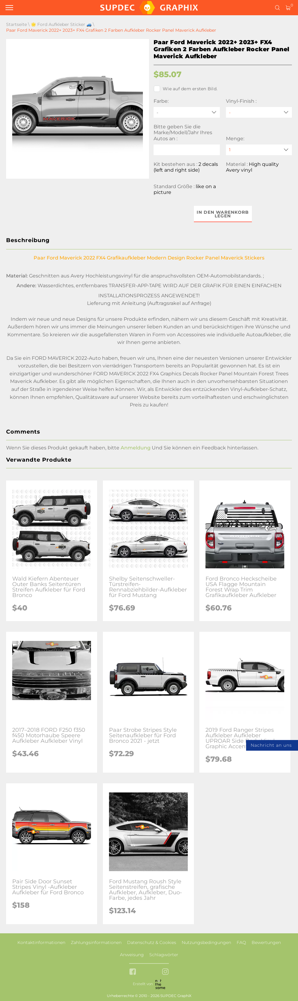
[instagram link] (165, 972)
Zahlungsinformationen (96, 942)
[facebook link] (132, 972)
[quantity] (259, 150)
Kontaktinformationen (41, 942)
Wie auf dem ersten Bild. (185, 88)
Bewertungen (266, 942)
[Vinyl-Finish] (259, 112)
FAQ (241, 942)
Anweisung (132, 954)
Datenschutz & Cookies (151, 942)
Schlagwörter (163, 954)
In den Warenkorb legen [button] (223, 214)
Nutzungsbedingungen (206, 942)
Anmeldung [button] (136, 448)
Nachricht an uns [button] (271, 745)
